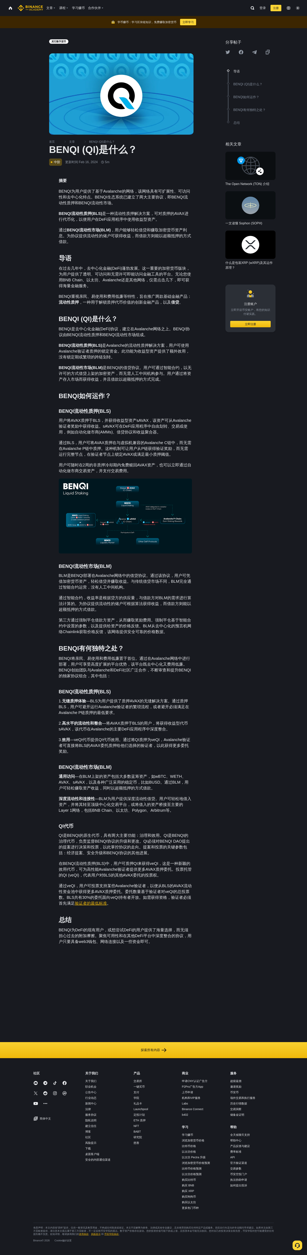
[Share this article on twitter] (227, 52)
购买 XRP (188, 1191)
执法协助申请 (238, 1179)
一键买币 (139, 1086)
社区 (88, 1137)
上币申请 (187, 1092)
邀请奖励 (235, 1086)
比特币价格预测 (192, 1168)
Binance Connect (192, 1109)
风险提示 (90, 1142)
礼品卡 (138, 1103)
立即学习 (188, 22)
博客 (88, 1131)
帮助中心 (235, 1140)
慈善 (136, 1142)
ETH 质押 (140, 1120)
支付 (136, 1092)
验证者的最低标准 (91, 903)
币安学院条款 (111, 1234)
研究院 (138, 1137)
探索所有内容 (153, 1050)
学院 (136, 1097)
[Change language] (288, 8)
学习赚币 (187, 1134)
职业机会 (90, 1086)
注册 (276, 8)
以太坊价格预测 (192, 1174)
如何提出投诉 (238, 1185)
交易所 (138, 1081)
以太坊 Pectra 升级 (194, 1157)
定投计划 (139, 1114)
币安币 (234, 1092)
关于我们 (90, 1081)
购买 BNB (188, 1185)
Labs (185, 1103)
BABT (137, 1131)
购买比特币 (189, 1179)
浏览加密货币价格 (193, 1140)
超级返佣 (235, 1081)
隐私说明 (90, 1120)
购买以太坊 (189, 1202)
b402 (185, 1114)
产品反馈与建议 (240, 1146)
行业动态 (90, 1097)
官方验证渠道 (238, 1162)
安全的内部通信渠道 (97, 1159)
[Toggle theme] (297, 8)
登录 (262, 8)
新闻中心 (90, 1103)
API (232, 1157)
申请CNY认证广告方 (195, 1081)
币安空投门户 (238, 1174)
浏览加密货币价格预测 (196, 1162)
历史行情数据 (238, 1103)
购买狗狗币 (189, 1196)
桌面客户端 (92, 1154)
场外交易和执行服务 (242, 1097)
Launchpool (141, 1109)
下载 (88, 1148)
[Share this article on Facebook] (241, 52)
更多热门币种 (190, 1207)
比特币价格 (189, 1146)
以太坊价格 (189, 1151)
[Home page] (30, 8)
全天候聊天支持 (240, 1134)
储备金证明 (237, 1114)
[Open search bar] (251, 8)
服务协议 (90, 1114)
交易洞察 (235, 1109)
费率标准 (235, 1151)
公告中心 (90, 1092)
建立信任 (90, 1126)
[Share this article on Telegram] (254, 52)
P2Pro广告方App (192, 1086)
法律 (88, 1109)
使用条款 (84, 1234)
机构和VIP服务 (191, 1097)
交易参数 (235, 1168)
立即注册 (250, 324)
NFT (136, 1126)
